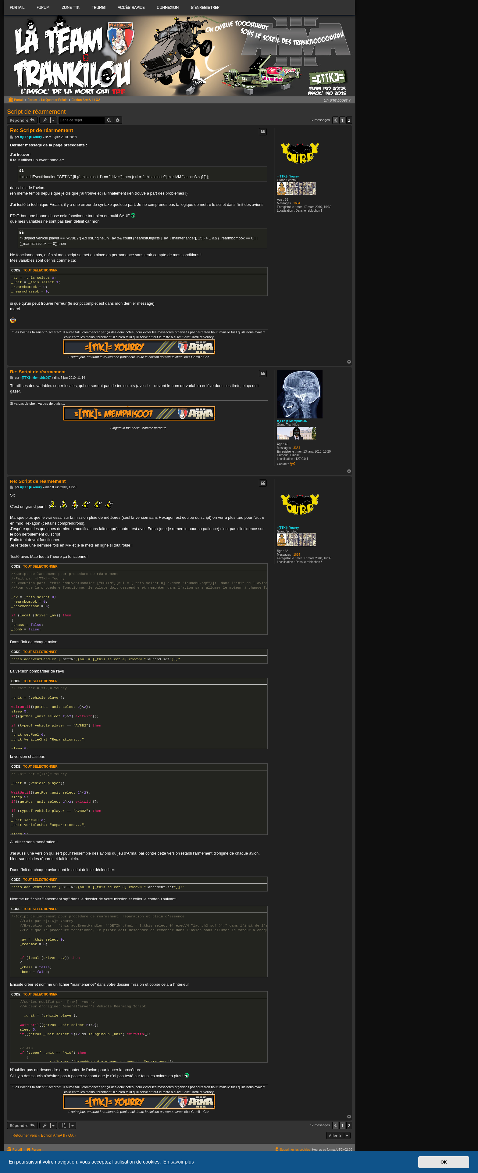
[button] (335, 120)
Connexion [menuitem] (168, 7)
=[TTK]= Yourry (288, 176)
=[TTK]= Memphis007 (292, 421)
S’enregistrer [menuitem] (205, 7)
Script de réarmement (36, 111)
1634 (296, 203)
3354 (296, 448)
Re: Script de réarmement (41, 130)
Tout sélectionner (40, 270)
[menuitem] (42, 7)
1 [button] (342, 120)
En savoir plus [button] (178, 1161)
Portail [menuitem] (17, 7)
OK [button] (444, 1162)
